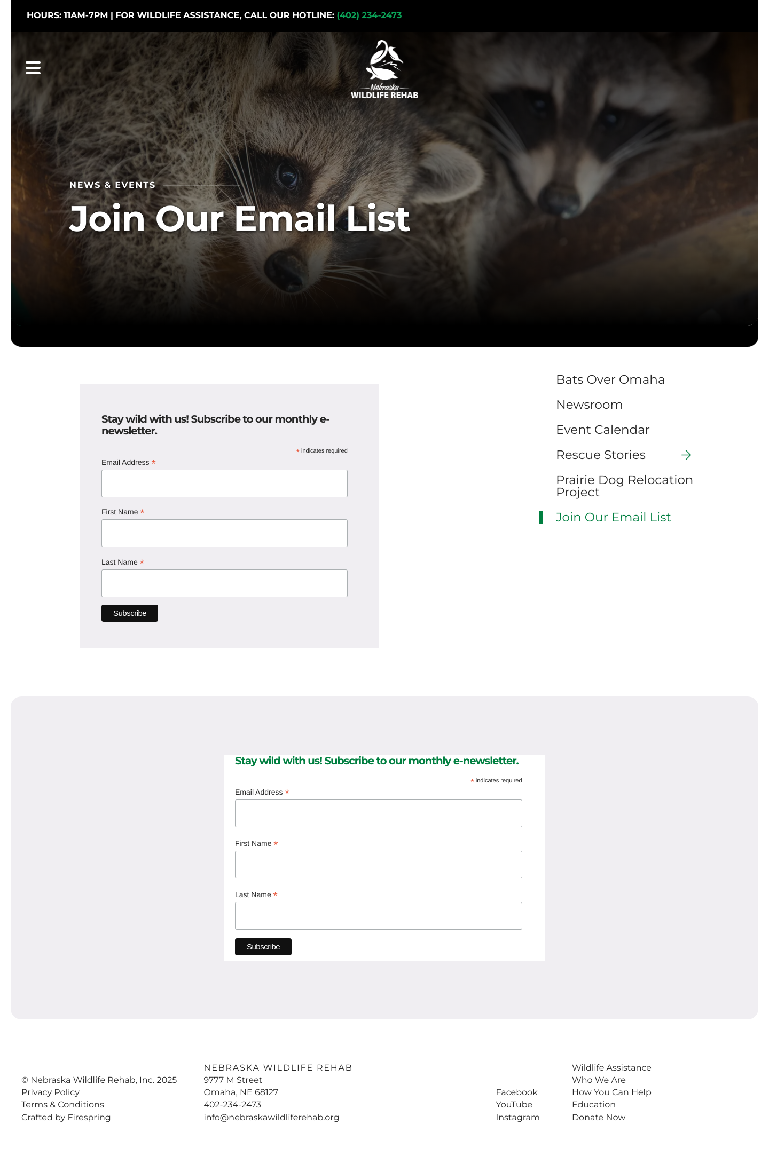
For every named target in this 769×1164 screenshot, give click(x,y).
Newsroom (589, 402)
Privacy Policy (50, 1090)
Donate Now (598, 1115)
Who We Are (599, 1078)
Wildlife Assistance (612, 1065)
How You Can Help (612, 1090)
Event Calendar (603, 427)
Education (594, 1102)
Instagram (517, 1115)
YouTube (514, 1102)
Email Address (128, 460)
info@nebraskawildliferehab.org (271, 1115)
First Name (123, 510)
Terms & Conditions (62, 1102)
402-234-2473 (232, 1102)
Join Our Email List (613, 515)
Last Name (122, 560)
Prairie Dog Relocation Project (624, 483)
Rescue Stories (628, 452)
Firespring (89, 1115)
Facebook (516, 1090)
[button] (33, 69)
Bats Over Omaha (610, 377)
